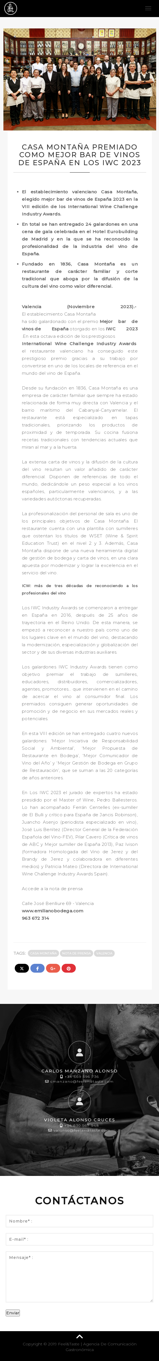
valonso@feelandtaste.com (82, 1130)
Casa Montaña (43, 953)
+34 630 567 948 (81, 1125)
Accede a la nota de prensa (52, 888)
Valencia (104, 953)
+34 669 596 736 (82, 1076)
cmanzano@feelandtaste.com (82, 1081)
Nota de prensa (76, 953)
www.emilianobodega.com (52, 910)
